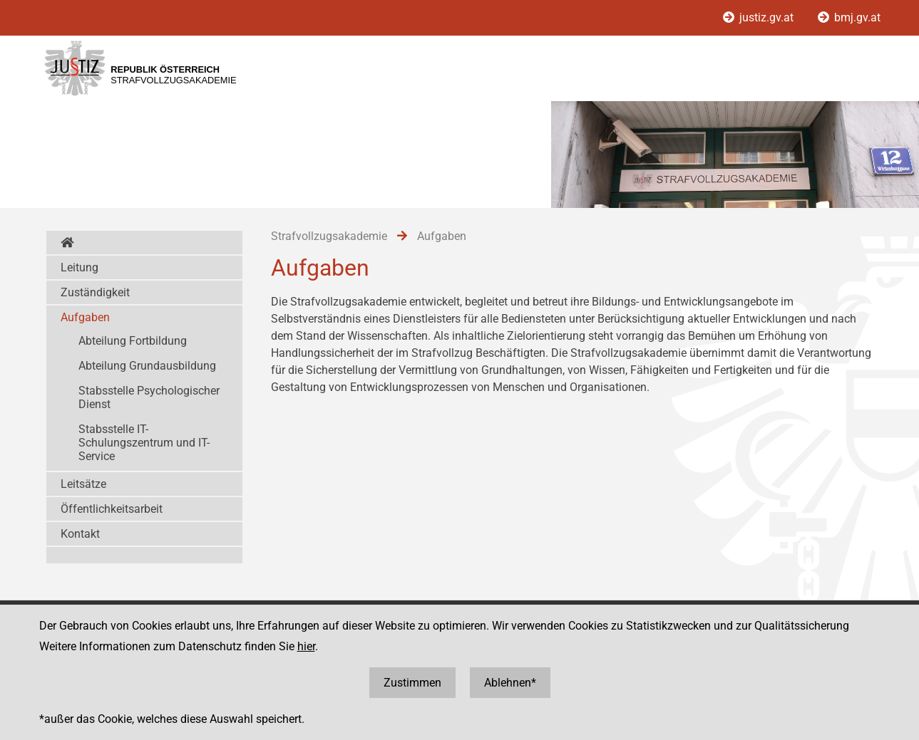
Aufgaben (85, 317)
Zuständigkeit (95, 292)
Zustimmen (412, 682)
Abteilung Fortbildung (132, 341)
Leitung (79, 267)
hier (306, 646)
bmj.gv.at (849, 17)
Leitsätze (83, 484)
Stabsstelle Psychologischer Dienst (149, 397)
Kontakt (80, 534)
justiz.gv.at (759, 17)
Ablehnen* (510, 682)
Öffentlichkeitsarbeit (112, 509)
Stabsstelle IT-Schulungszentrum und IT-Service (144, 442)
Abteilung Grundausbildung (147, 365)
